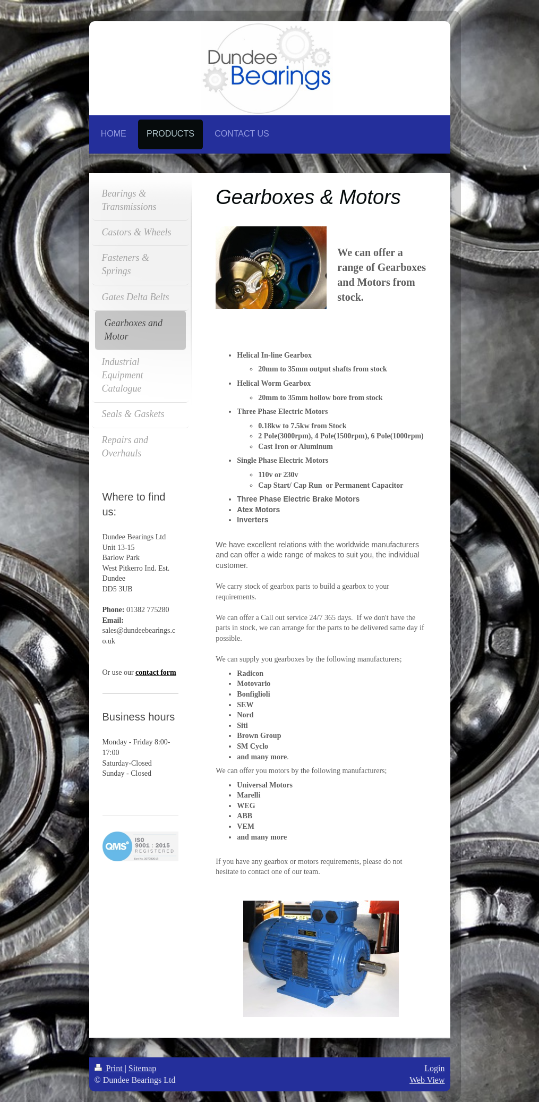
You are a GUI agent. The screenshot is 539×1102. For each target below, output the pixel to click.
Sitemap (142, 1068)
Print (110, 1068)
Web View (426, 1079)
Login (434, 1068)
